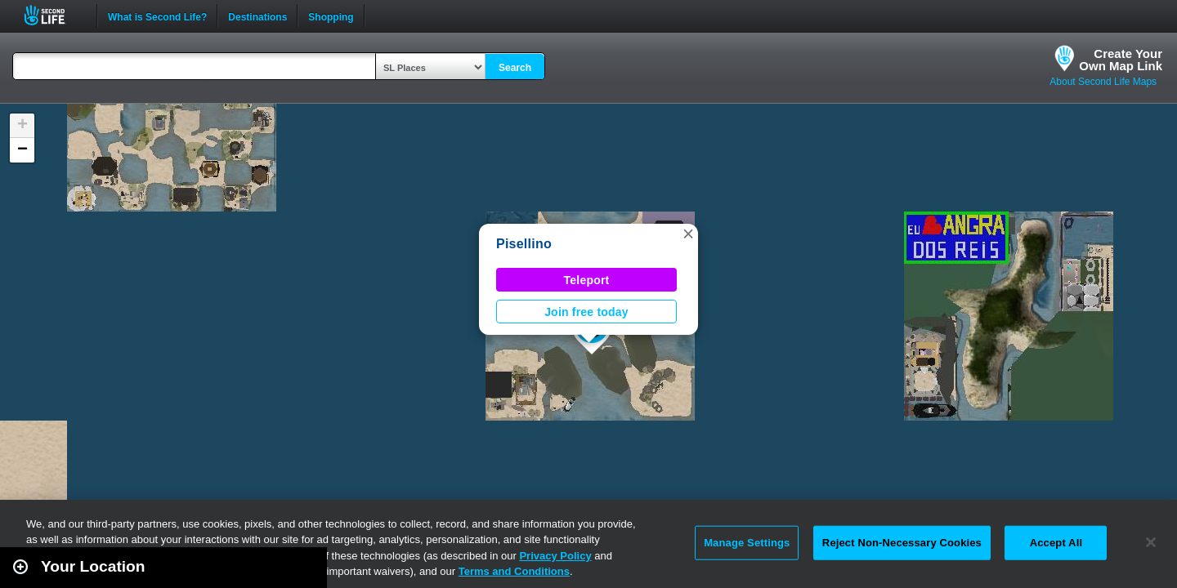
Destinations (257, 15)
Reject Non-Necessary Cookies (902, 543)
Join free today (586, 311)
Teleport (587, 280)
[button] (688, 233)
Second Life (53, 15)
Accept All (1056, 543)
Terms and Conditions (514, 571)
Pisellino (524, 244)
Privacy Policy (555, 556)
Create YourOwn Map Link (1120, 60)
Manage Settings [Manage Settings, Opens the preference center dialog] (747, 543)
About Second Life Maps (1103, 81)
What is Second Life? (157, 15)
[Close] (1151, 542)
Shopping (330, 15)
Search (515, 68)
